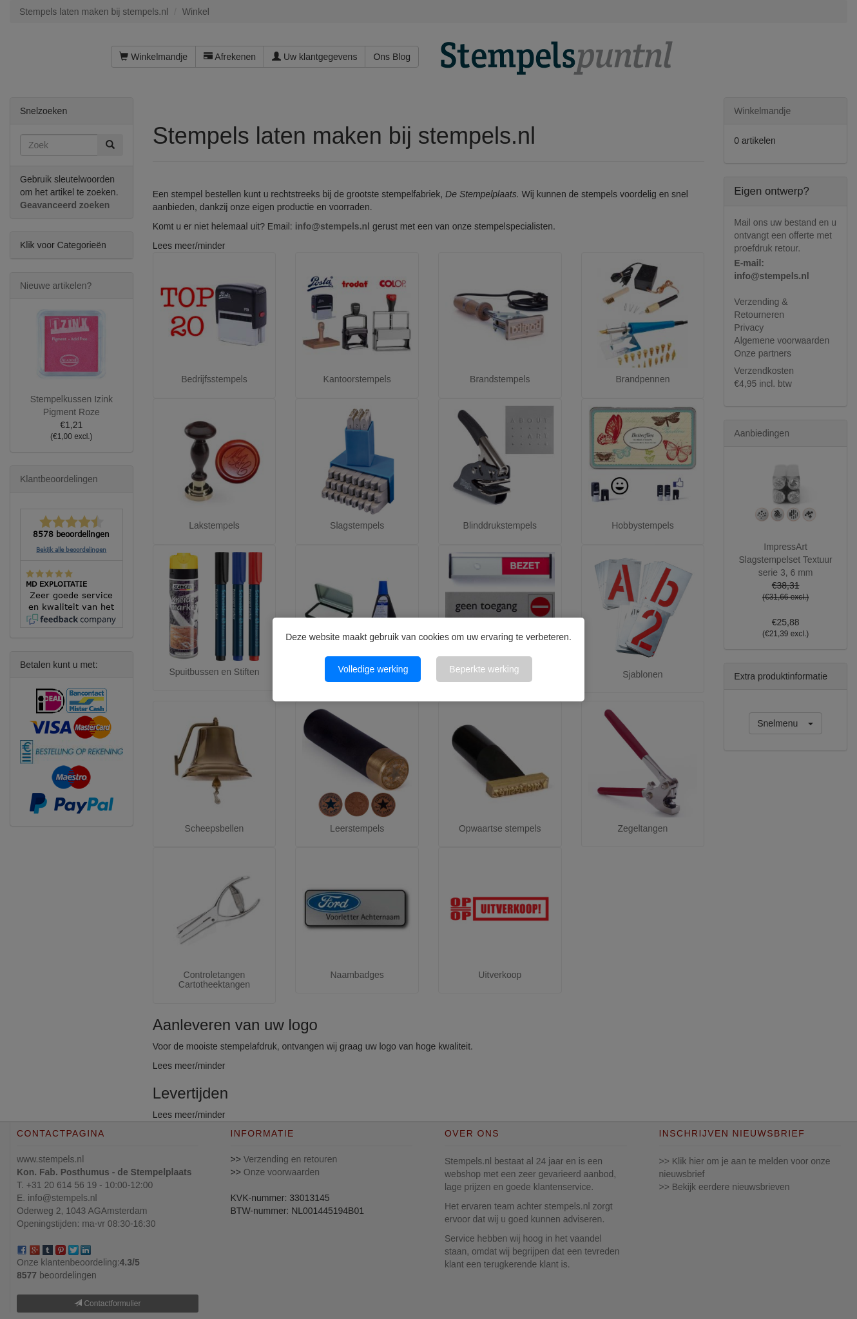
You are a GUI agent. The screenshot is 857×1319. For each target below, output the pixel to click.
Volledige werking (373, 669)
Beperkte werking (484, 669)
